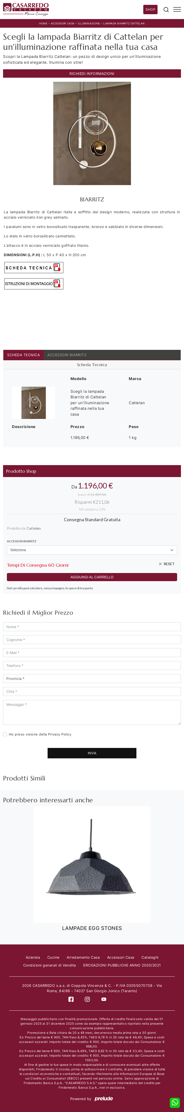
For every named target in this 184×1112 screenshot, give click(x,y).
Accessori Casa (63, 23)
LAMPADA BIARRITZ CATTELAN (124, 23)
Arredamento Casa (83, 957)
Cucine (53, 957)
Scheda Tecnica (23, 355)
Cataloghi (150, 957)
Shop (150, 9)
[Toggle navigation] (177, 9)
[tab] (92, 364)
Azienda (33, 957)
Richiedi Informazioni (92, 73)
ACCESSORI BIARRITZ (67, 355)
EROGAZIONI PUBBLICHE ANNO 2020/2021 (122, 965)
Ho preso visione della (40, 734)
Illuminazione (89, 23)
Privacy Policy (59, 734)
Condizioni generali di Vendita (49, 965)
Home (43, 23)
